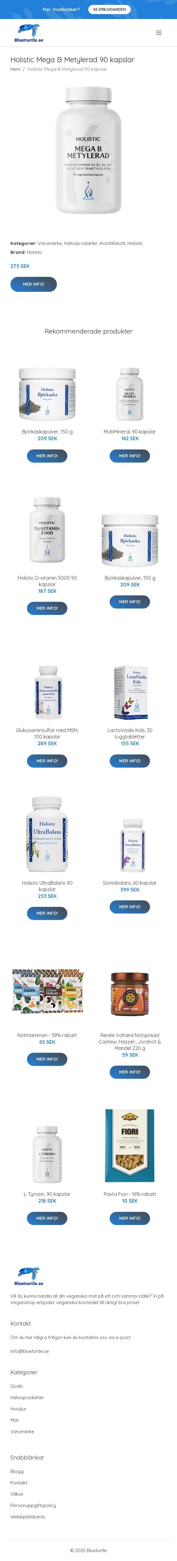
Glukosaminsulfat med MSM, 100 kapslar (47, 733)
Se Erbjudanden (109, 9)
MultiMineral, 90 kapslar (130, 432)
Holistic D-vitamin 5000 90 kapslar (47, 581)
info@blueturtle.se (29, 1351)
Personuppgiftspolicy (33, 1505)
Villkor (17, 1494)
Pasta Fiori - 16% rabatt (130, 1194)
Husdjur (18, 1409)
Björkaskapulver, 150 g (47, 432)
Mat (14, 1420)
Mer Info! (33, 284)
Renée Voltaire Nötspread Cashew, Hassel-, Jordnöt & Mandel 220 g (130, 1041)
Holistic (135, 243)
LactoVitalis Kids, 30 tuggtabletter (130, 733)
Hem (15, 69)
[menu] (159, 32)
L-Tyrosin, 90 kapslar (47, 1194)
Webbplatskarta (27, 1517)
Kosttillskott (112, 243)
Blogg (17, 1471)
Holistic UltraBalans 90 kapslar (47, 886)
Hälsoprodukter (81, 243)
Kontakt (18, 1483)
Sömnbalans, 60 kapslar (130, 883)
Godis (16, 1386)
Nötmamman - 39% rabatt (47, 1035)
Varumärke (50, 243)
